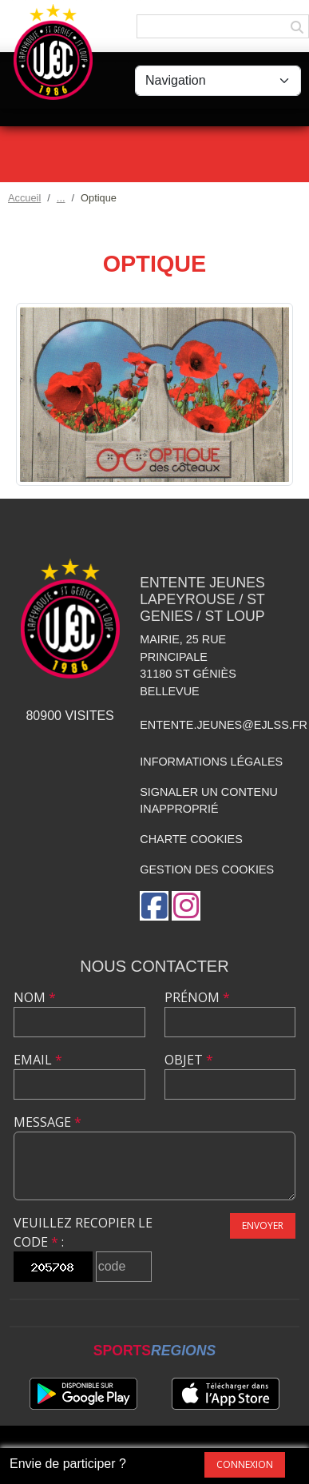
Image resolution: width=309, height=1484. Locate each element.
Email (38, 1059)
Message (47, 1122)
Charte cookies (191, 839)
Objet (188, 1059)
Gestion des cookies (207, 869)
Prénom (197, 997)
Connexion (244, 1464)
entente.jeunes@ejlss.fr (223, 724)
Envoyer (262, 1225)
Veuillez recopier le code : (83, 1232)
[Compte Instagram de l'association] (186, 906)
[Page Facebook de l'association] (154, 906)
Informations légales (211, 761)
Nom (35, 997)
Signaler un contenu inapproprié (209, 801)
